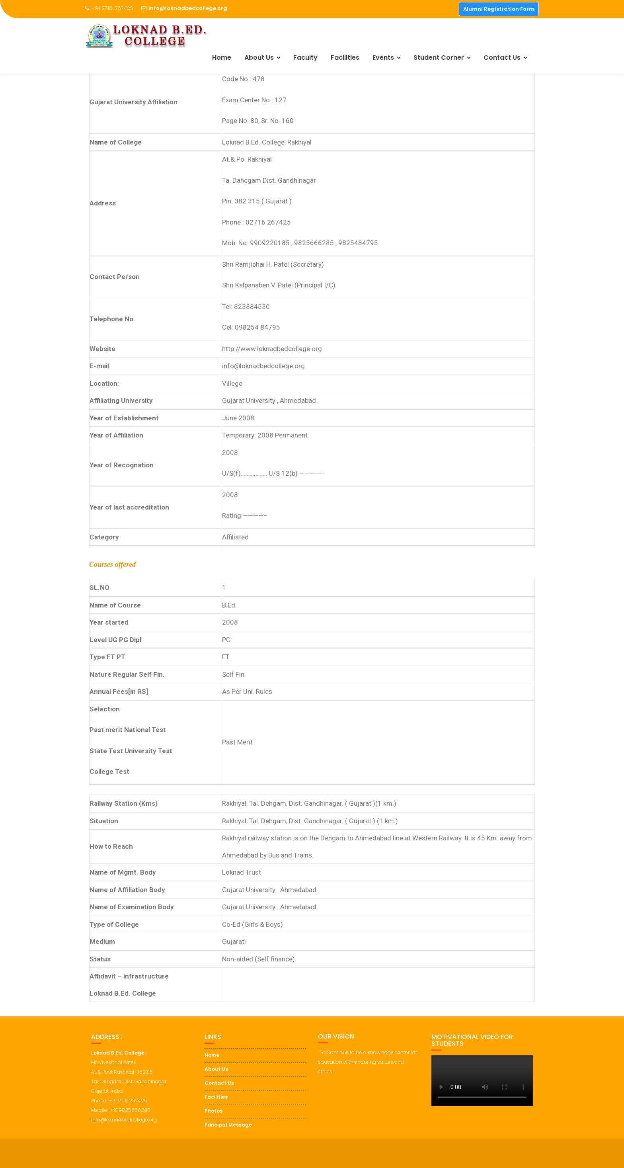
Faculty (305, 57)
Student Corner (438, 57)
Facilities (345, 57)
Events (383, 57)
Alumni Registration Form (498, 9)
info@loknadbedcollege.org (184, 8)
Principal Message (228, 1135)
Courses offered (112, 564)
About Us (259, 57)
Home (221, 57)
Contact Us (502, 57)
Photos (213, 1121)
